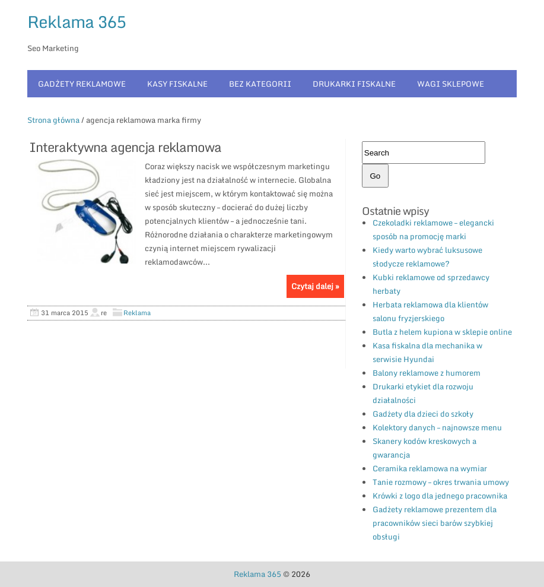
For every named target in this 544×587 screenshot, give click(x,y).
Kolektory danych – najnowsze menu (437, 427)
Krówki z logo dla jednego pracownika (440, 495)
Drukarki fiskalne (354, 83)
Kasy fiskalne (177, 83)
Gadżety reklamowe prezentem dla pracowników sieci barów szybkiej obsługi (435, 523)
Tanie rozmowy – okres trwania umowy (441, 481)
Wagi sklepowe (450, 83)
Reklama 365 (76, 21)
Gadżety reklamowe (82, 83)
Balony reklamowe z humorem (427, 372)
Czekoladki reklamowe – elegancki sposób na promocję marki (433, 229)
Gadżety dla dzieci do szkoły (423, 413)
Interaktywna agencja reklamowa (125, 147)
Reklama (137, 312)
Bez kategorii (260, 83)
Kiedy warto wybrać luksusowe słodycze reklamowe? (427, 256)
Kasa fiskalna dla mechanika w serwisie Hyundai (427, 352)
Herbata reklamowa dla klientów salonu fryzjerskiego (430, 311)
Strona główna (53, 119)
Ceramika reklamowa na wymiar (430, 468)
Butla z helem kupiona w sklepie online (442, 331)
